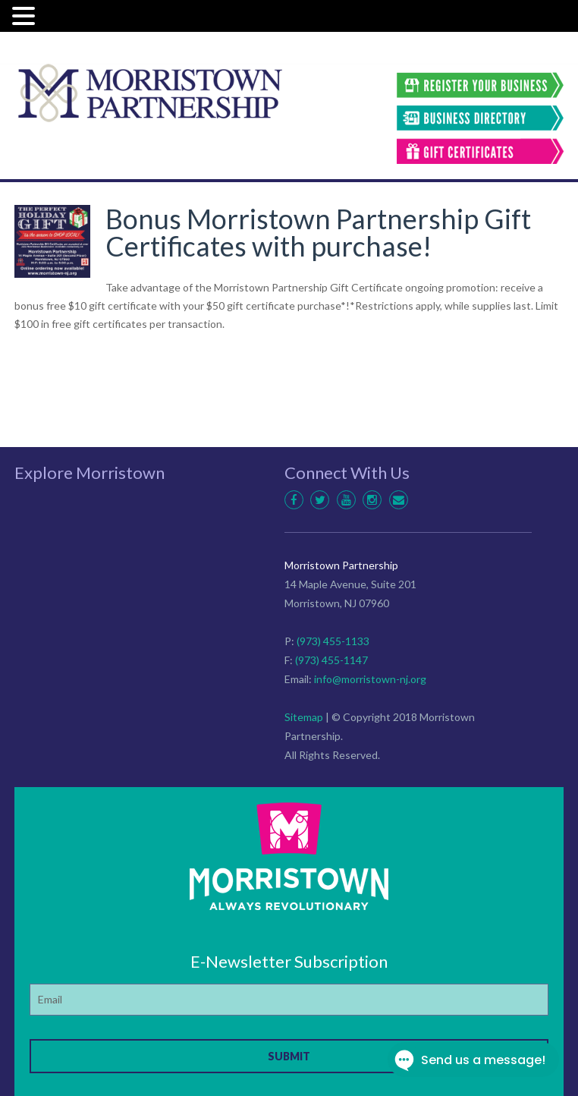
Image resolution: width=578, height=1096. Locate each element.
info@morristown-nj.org (370, 678)
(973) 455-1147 (331, 660)
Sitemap (303, 716)
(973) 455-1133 (333, 641)
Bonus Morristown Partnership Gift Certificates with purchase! (318, 232)
